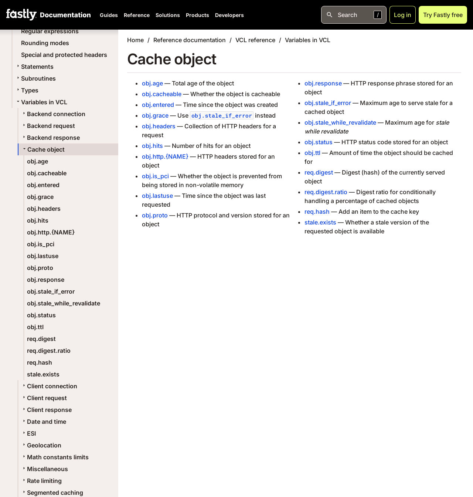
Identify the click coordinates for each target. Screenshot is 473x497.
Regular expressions (50, 31)
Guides (109, 15)
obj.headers (44, 208)
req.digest (41, 338)
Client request (44, 398)
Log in (402, 14)
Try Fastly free (443, 14)
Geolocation (41, 445)
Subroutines (35, 78)
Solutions (168, 15)
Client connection (49, 386)
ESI (28, 433)
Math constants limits (55, 457)
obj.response (45, 279)
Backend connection (53, 114)
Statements (34, 66)
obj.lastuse (42, 256)
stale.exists (43, 374)
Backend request (48, 125)
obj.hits (37, 220)
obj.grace (40, 196)
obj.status (41, 315)
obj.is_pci (40, 244)
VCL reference (255, 40)
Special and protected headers (64, 54)
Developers (229, 15)
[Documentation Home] (64, 15)
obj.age (37, 161)
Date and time (43, 421)
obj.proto (40, 267)
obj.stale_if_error (51, 291)
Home (135, 40)
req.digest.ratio (49, 350)
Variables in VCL (41, 102)
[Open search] (354, 15)
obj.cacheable (47, 173)
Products (197, 15)
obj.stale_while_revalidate (63, 303)
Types (26, 90)
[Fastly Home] (21, 15)
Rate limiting (41, 480)
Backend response (50, 137)
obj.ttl (35, 327)
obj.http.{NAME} (51, 232)
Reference (137, 15)
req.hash (39, 362)
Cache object (43, 149)
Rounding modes (45, 43)
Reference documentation (189, 40)
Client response (46, 409)
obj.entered (43, 185)
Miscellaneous (44, 469)
